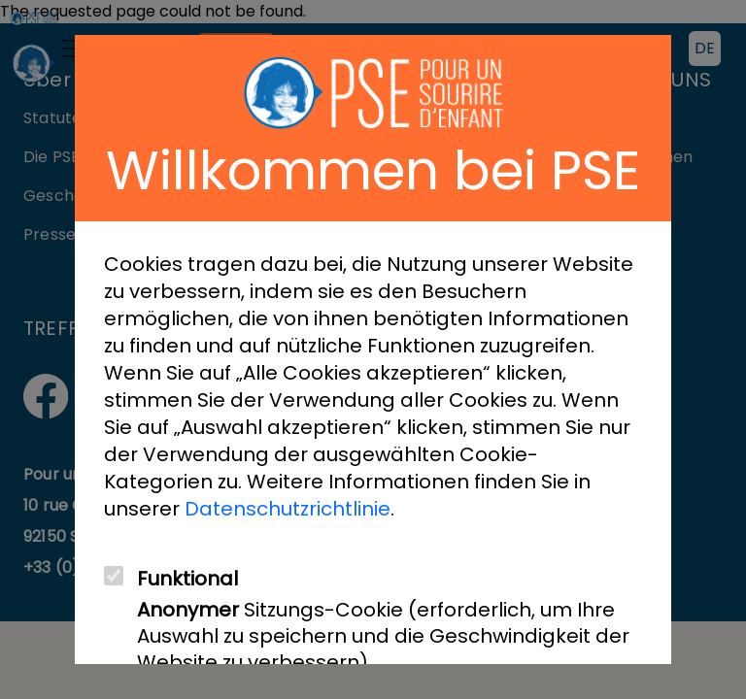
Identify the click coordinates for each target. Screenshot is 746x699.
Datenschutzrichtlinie (287, 508)
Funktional (187, 579)
